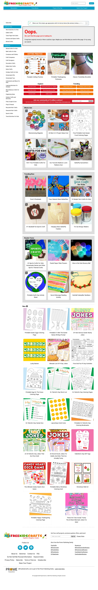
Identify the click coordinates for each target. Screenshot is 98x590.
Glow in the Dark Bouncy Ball (81, 263)
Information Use (66, 102)
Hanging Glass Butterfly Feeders (58, 228)
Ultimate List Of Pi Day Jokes (58, 363)
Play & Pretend (10, 104)
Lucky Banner (34, 363)
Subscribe (8, 22)
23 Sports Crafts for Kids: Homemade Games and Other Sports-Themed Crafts (35, 265)
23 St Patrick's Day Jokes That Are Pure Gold (34, 455)
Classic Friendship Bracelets (82, 77)
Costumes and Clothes (12, 54)
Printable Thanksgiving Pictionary (58, 78)
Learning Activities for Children (12, 86)
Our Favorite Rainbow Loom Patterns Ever (58, 164)
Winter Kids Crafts (68, 86)
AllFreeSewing (55, 552)
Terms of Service (30, 560)
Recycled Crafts (32, 86)
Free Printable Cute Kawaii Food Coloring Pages (81, 134)
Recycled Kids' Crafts (11, 107)
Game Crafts (9, 69)
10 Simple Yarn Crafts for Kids (81, 199)
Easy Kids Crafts (32, 90)
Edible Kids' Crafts (11, 66)
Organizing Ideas (10, 94)
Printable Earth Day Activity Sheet (35, 296)
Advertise (22, 554)
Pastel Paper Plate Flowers (58, 263)
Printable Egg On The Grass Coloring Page (34, 393)
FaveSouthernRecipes (81, 554)
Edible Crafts (9, 32)
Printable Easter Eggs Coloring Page (34, 334)
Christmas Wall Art (82, 487)
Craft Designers (10, 60)
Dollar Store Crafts (85, 90)
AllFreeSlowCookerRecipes (82, 547)
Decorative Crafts (10, 63)
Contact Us (31, 554)
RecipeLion (78, 545)
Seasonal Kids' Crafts (11, 110)
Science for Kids (85, 94)
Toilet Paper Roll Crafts (12, 35)
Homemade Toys (10, 78)
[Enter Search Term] (78, 3)
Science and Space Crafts (12, 38)
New (25, 306)
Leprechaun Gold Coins (58, 423)
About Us (14, 554)
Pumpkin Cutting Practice (35, 77)
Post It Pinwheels (35, 199)
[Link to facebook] (20, 547)
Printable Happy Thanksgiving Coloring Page (40, 519)
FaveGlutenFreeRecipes (81, 552)
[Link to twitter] (25, 547)
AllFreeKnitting (55, 550)
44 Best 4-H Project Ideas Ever (58, 133)
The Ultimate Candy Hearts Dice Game (34, 488)
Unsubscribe (42, 560)
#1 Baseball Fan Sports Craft (35, 227)
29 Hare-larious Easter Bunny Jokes (82, 334)
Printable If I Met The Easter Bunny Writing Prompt (58, 334)
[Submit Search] (91, 3)
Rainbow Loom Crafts (68, 94)
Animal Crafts (9, 41)
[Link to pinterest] (31, 547)
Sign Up (90, 101)
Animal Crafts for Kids (12, 48)
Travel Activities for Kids (12, 116)
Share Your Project (25, 563)
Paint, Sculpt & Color (11, 101)
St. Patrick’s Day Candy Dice (34, 423)
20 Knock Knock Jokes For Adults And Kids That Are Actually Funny (58, 456)
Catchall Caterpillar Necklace (81, 295)
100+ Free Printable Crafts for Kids (35, 164)
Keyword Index (39, 557)
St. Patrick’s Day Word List (58, 392)
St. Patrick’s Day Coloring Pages (82, 392)
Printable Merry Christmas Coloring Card (58, 488)
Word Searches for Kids (12, 29)
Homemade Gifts (10, 75)
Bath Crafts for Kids (11, 51)
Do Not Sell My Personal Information (19, 557)
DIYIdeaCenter (55, 554)
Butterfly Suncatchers (81, 163)
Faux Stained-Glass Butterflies (58, 199)
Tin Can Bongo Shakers (81, 227)
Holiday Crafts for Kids (12, 72)
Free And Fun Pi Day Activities (82, 363)
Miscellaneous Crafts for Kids (12, 90)
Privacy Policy (58, 102)
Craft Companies (10, 57)
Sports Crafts (9, 113)
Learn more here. (60, 569)
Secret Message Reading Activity (58, 296)
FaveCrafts (54, 545)
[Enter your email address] (60, 536)
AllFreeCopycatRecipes (81, 550)
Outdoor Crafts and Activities (11, 97)
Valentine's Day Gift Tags (82, 454)
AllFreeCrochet (55, 547)
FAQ (38, 554)
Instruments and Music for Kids (13, 81)
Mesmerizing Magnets (36, 133)
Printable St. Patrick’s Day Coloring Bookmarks (82, 424)
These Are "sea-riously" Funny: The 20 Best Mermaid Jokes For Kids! (76, 520)
